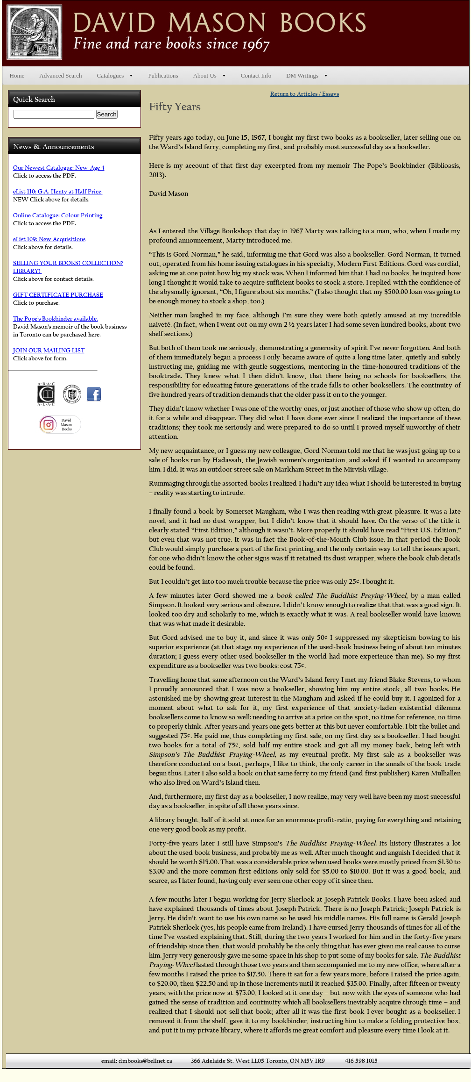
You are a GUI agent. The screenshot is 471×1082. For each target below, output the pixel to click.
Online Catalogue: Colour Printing (57, 215)
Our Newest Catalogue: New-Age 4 (59, 167)
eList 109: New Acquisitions (49, 239)
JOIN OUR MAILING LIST (48, 350)
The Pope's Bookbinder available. (55, 318)
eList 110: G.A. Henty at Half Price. (58, 191)
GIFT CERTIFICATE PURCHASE (58, 294)
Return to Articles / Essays (304, 93)
